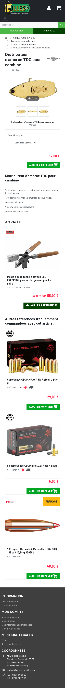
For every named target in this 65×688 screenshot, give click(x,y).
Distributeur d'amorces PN (23, 44)
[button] (21, 111)
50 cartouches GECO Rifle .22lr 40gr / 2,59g (32, 465)
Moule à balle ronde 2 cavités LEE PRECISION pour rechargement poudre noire (29, 280)
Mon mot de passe (11, 628)
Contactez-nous (9, 605)
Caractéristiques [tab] (15, 135)
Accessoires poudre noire (23, 41)
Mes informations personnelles (17, 625)
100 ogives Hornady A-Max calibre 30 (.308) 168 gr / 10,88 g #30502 (32, 551)
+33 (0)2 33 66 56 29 (16, 675)
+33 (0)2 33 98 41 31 (16, 678)
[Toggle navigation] (5, 18)
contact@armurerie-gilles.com (21, 670)
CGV (4, 640)
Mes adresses (9, 621)
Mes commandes (10, 617)
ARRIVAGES (49, 30)
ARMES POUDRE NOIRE (24, 38)
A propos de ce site (11, 644)
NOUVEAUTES (16, 30)
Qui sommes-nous (11, 601)
